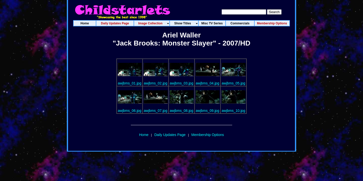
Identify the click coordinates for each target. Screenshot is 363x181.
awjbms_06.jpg (129, 111)
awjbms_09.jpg (207, 111)
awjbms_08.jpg (181, 111)
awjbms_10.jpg (233, 111)
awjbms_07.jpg (155, 111)
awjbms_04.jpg (207, 83)
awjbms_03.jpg (181, 83)
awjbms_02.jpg (155, 83)
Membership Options (207, 135)
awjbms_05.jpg (233, 83)
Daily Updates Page (170, 135)
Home (143, 135)
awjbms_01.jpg (129, 83)
